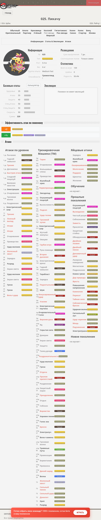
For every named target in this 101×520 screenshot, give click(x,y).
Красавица (36, 30)
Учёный (37, 33)
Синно (73, 33)
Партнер (27, 33)
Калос (81, 30)
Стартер (82, 33)
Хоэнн (72, 30)
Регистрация (93, 2)
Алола (25, 30)
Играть (80, 512)
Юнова (92, 33)
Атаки (68, 41)
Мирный (50, 35)
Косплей (48, 30)
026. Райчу (95, 23)
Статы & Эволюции (54, 41)
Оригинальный (13, 33)
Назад (7, 13)
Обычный (15, 30)
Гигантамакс (61, 30)
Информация (37, 41)
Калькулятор (33, 85)
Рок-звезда (62, 33)
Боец (88, 30)
